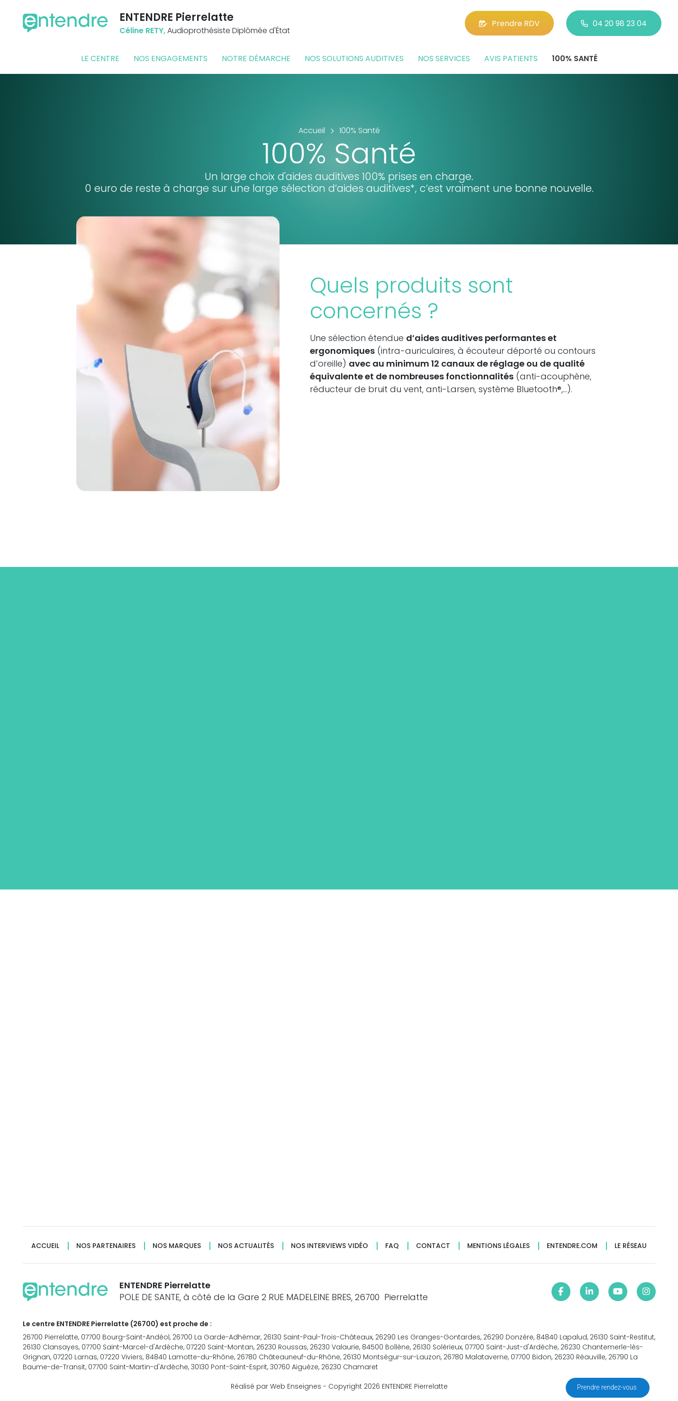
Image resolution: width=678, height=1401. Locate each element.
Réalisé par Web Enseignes (276, 1386)
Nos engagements (171, 58)
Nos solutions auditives (354, 58)
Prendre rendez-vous (607, 1387)
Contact (433, 1246)
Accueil (45, 1246)
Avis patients (511, 58)
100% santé (574, 58)
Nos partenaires (106, 1246)
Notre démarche (256, 58)
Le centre (100, 58)
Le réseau (631, 1246)
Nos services (444, 58)
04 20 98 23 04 (614, 23)
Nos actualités (246, 1246)
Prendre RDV (509, 23)
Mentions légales (498, 1246)
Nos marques (177, 1246)
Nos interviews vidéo (329, 1246)
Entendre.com (572, 1246)
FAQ (392, 1246)
